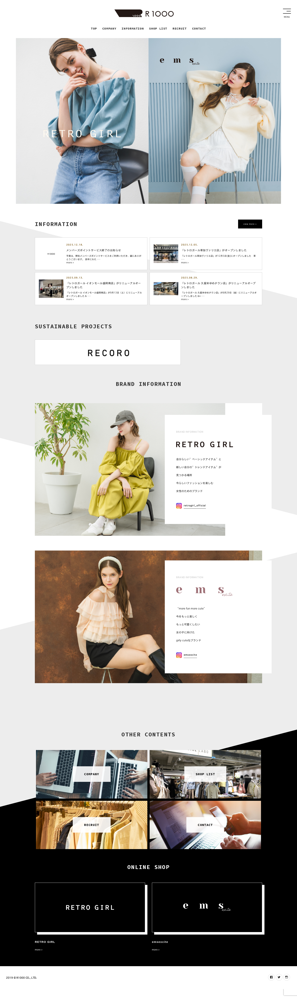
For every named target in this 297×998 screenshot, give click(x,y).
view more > (249, 225)
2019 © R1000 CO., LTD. (21, 986)
